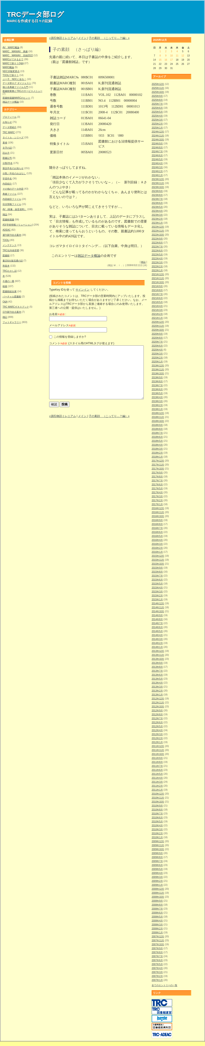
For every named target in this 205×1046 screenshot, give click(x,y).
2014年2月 (157, 643)
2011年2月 (157, 786)
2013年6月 (157, 675)
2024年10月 (158, 139)
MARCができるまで (13, 59)
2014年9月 (157, 615)
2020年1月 (157, 361)
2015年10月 (158, 564)
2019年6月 (157, 389)
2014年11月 (158, 607)
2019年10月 (158, 373)
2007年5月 (157, 964)
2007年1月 (157, 980)
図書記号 (7, 158)
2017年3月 (157, 496)
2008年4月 (157, 920)
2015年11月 (158, 560)
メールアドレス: (62, 325)
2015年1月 (157, 599)
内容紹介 (7, 183)
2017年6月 (157, 484)
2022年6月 (157, 250)
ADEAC (6, 230)
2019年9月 (157, 377)
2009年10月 (158, 849)
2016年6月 (157, 532)
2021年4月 (157, 306)
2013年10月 (158, 659)
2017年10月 (158, 468)
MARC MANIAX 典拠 (15, 51)
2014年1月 (157, 647)
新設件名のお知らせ (13, 168)
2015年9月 (157, 567)
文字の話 (7, 147)
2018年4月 (157, 445)
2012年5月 (157, 726)
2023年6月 (157, 203)
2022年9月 (157, 238)
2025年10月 (158, 92)
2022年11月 (158, 230)
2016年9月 (157, 520)
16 (165, 60)
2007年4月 (157, 968)
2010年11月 (158, 797)
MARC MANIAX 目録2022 (18, 55)
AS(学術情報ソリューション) (18, 224)
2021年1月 (157, 318)
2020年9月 (157, 334)
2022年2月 (157, 266)
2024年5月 (157, 159)
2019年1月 (157, 409)
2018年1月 (157, 456)
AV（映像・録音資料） (15, 209)
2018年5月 (157, 441)
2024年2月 (157, 171)
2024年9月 (157, 143)
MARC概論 (8, 67)
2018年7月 (157, 433)
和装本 (6, 265)
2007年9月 (157, 948)
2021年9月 (157, 286)
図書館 (6, 255)
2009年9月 (157, 853)
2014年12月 (158, 603)
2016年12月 (158, 508)
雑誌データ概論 (11, 102)
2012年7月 (157, 718)
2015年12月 (158, 556)
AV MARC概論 (11, 47)
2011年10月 (158, 754)
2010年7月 (157, 813)
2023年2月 (157, 219)
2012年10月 (158, 706)
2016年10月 (158, 516)
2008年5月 (157, 916)
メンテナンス (10, 245)
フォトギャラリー (12, 322)
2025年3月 (157, 119)
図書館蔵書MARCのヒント (16, 98)
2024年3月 (157, 167)
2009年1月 (157, 885)
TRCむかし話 (10, 271)
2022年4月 (157, 258)
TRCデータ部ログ (35, 14)
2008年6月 (157, 912)
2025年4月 (157, 116)
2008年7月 (157, 908)
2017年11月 (158, 464)
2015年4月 (157, 587)
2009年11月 (158, 845)
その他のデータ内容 (13, 189)
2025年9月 (157, 96)
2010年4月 (157, 825)
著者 (5, 142)
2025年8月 (157, 100)
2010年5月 (157, 821)
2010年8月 (157, 809)
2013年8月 (157, 667)
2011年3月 (157, 782)
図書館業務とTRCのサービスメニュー (22, 91)
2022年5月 (157, 254)
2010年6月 (157, 817)
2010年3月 (157, 829)
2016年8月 (157, 524)
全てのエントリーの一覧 (164, 985)
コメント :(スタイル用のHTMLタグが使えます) (81, 343)
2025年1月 (157, 127)
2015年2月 (157, 595)
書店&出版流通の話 (13, 260)
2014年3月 (157, 639)
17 (171, 60)
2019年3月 (157, 401)
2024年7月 (157, 151)
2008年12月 (158, 889)
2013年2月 (157, 690)
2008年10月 (158, 897)
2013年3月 (157, 686)
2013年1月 (157, 694)
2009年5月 (157, 869)
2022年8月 (157, 242)
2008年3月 (157, 924)
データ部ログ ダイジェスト (17, 83)
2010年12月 (158, 793)
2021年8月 (157, 290)
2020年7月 (157, 342)
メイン (82, 38)
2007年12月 (158, 936)
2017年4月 (157, 492)
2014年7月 (157, 623)
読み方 (6, 153)
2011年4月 (157, 778)
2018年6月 (157, 437)
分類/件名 (8, 163)
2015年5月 (157, 583)
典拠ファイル (10, 194)
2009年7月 (157, 861)
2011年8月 (157, 762)
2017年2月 (157, 500)
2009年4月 (157, 873)
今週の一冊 (8, 281)
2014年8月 (157, 619)
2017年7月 (157, 480)
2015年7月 (157, 575)
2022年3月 (157, 262)
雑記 (5, 317)
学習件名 (7, 178)
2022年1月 (157, 270)
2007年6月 (157, 960)
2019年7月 (157, 385)
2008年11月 (158, 893)
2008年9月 (157, 901)
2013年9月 (157, 663)
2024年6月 (157, 155)
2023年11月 (158, 183)
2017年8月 (157, 476)
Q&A (5, 301)
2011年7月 (157, 766)
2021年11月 (158, 278)
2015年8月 (157, 571)
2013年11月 (158, 655)
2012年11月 (158, 702)
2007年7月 (157, 956)
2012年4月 (157, 730)
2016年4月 (157, 540)
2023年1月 (157, 223)
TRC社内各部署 (11, 250)
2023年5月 (157, 207)
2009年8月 (157, 857)
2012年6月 (157, 722)
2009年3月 (157, 877)
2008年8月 (157, 905)
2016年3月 (157, 544)
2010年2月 (157, 833)
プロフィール (10, 117)
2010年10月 (158, 801)
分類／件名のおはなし (14, 173)
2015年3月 (157, 591)
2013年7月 (157, 671)
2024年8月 (157, 147)
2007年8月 (157, 952)
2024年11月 (158, 135)
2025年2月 (157, 123)
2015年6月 (157, 579)
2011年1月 (157, 790)
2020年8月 (157, 338)
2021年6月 (157, 298)
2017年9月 (157, 472)
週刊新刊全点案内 (12, 235)
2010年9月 (157, 805)
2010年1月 (157, 837)
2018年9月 (157, 425)
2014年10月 (158, 611)
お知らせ (7, 122)
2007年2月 (157, 976)
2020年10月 (158, 330)
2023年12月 (158, 179)
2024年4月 (157, 163)
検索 (5, 286)
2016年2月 (157, 548)
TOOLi (6, 240)
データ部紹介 (10, 127)
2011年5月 (157, 774)
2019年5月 (157, 393)
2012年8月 (157, 714)
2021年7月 (157, 294)
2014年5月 (157, 631)
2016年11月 (158, 512)
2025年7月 (157, 104)
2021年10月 (158, 282)
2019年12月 (158, 365)
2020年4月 (157, 349)
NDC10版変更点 (11, 71)
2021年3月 (157, 310)
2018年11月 (158, 417)
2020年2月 (157, 357)
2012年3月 (157, 734)
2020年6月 (157, 345)
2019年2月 (157, 405)
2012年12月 (158, 698)
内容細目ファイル (12, 199)
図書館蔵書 (8, 219)
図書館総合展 (10, 291)
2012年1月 (157, 742)
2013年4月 (157, 682)
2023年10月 (158, 187)
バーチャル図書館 (12, 296)
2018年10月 (158, 421)
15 (160, 60)
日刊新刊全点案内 (12, 312)
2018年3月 (157, 449)
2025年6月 (157, 108)
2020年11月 (158, 326)
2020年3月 (157, 353)
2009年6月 (157, 865)
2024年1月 (157, 175)
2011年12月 (158, 746)
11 (177, 55)
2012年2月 (157, 738)
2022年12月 (158, 227)
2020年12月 (158, 322)
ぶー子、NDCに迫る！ (14, 79)
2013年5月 (157, 679)
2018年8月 (157, 429)
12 (182, 55)
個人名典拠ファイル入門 (15, 87)
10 (171, 55)
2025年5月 (157, 112)
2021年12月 (158, 274)
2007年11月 (158, 940)
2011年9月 (157, 758)
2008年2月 (157, 928)
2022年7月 (157, 246)
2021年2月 (157, 314)
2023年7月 (157, 199)
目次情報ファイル (12, 204)
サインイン (82, 289)
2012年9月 (157, 710)
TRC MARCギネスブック (16, 307)
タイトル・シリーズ (13, 137)
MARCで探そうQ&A (13, 63)
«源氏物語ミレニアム (62, 38)
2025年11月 (158, 88)
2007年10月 (158, 944)
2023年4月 (157, 211)
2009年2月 (157, 881)
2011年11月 (158, 750)
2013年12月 (158, 651)
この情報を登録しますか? (67, 336)
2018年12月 (158, 413)
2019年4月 (157, 397)
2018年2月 (157, 453)
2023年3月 (157, 215)
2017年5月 (157, 488)
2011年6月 (157, 770)
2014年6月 (157, 627)
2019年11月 (158, 369)
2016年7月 (157, 528)
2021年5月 (157, 302)
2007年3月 (157, 972)
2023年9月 (157, 191)
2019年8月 (157, 381)
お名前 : (57, 314)
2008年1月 (157, 932)
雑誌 (5, 214)
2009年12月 (158, 841)
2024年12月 (158, 131)
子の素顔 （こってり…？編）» (109, 38)
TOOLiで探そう (11, 75)
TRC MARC (9, 132)
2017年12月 (158, 460)
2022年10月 (158, 234)
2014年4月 (157, 635)
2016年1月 (157, 552)
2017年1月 (157, 504)
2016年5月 (157, 536)
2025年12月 (158, 84)
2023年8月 (157, 195)
